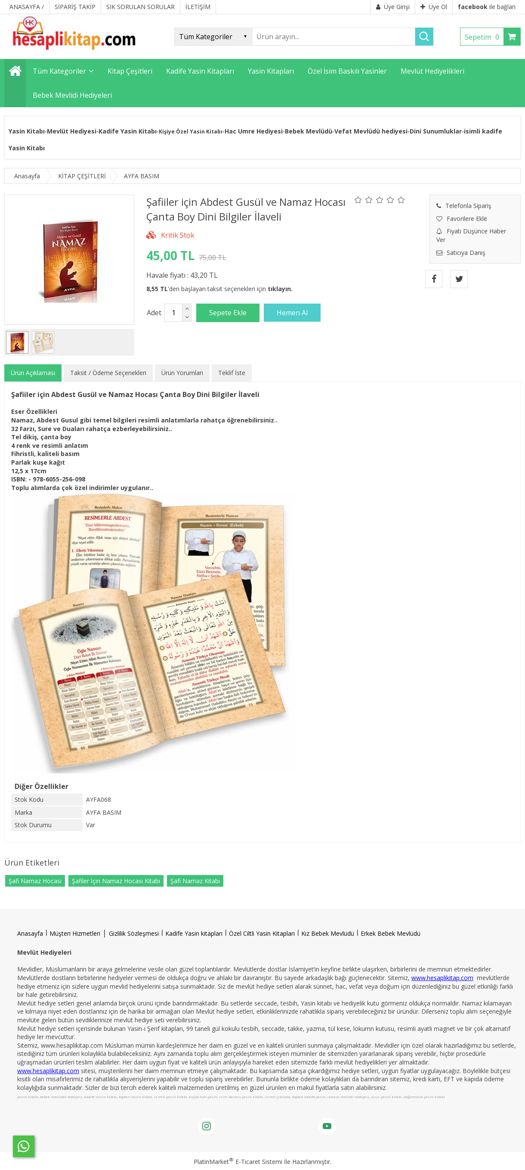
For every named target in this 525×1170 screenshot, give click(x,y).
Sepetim (484, 37)
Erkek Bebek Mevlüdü (390, 933)
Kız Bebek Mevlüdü (327, 933)
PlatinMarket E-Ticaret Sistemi (238, 1162)
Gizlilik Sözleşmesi (134, 933)
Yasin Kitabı (27, 131)
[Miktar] (173, 313)
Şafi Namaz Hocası (35, 881)
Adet (154, 312)
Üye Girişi (393, 7)
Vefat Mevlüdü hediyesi (371, 131)
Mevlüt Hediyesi (71, 131)
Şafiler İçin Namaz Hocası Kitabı (116, 881)
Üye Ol (433, 7)
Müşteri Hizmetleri (74, 933)
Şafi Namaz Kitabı (195, 881)
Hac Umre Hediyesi (254, 131)
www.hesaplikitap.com (442, 978)
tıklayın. (280, 289)
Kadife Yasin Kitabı (128, 131)
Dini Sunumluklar (436, 131)
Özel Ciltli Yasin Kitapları (262, 933)
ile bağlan (487, 7)
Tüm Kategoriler (59, 71)
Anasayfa (30, 933)
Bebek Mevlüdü (308, 131)
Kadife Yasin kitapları (193, 933)
